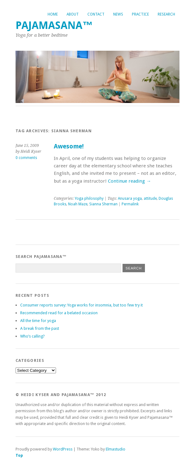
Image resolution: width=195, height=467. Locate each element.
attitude (150, 198)
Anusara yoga (130, 198)
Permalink (130, 204)
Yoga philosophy (89, 198)
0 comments (26, 158)
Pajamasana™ (54, 25)
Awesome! (69, 146)
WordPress (62, 449)
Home (53, 14)
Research (166, 14)
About (73, 14)
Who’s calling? (32, 336)
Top (19, 455)
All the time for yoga (38, 320)
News (118, 14)
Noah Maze (77, 204)
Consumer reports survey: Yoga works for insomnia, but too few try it (81, 305)
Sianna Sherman (103, 204)
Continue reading (129, 181)
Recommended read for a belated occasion (59, 313)
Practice (140, 14)
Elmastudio (115, 449)
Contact (95, 14)
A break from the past (39, 328)
